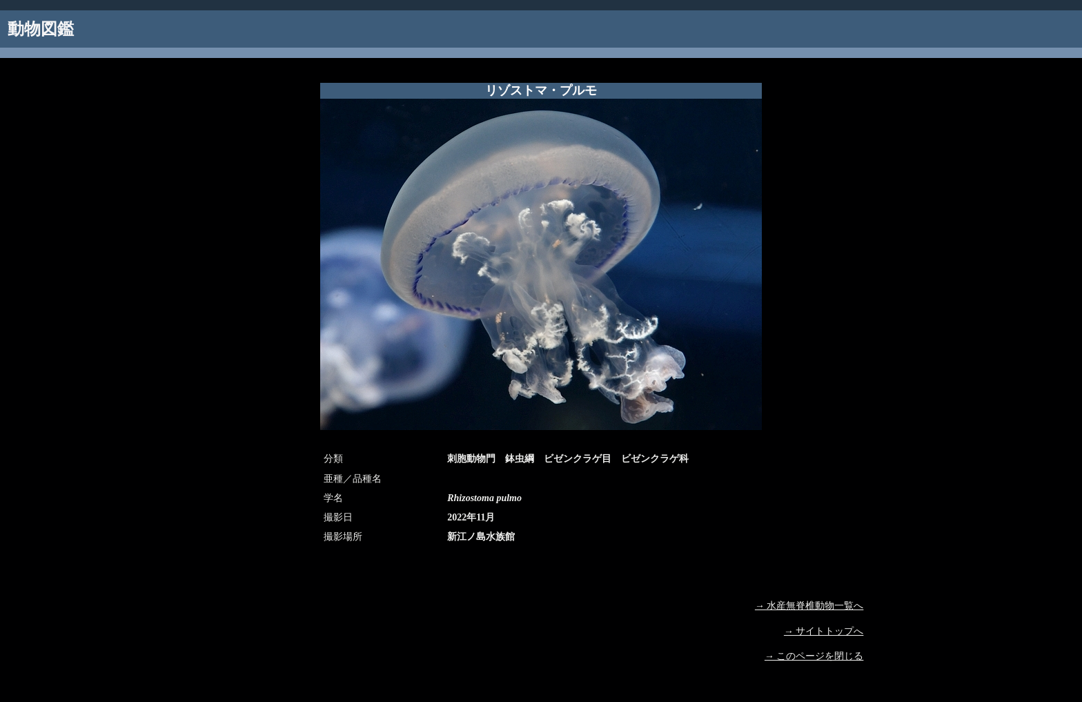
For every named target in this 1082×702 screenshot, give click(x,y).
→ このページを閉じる (814, 656)
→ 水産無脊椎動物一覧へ (809, 606)
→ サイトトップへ (824, 631)
